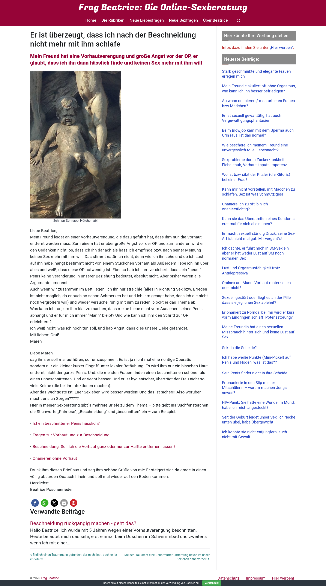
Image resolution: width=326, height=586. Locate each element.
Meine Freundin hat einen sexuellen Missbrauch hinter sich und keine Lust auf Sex (258, 332)
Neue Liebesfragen (147, 20)
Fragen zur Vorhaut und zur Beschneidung (71, 434)
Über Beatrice (215, 20)
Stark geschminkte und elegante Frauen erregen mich (256, 73)
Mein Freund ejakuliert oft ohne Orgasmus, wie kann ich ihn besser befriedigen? (259, 88)
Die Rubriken (112, 20)
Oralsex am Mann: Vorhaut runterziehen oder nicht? (256, 285)
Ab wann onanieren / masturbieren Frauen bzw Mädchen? (258, 103)
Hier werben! (283, 578)
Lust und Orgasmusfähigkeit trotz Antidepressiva (251, 270)
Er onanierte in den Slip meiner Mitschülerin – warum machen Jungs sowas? (254, 387)
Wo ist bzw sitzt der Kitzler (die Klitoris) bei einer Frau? (256, 177)
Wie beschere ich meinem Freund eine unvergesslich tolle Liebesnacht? (255, 147)
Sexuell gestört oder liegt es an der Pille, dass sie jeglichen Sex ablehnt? (256, 300)
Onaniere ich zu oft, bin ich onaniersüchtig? (245, 206)
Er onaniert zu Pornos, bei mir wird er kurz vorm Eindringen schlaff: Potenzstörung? (258, 314)
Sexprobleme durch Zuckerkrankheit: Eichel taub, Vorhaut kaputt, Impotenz (254, 162)
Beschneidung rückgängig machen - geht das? (83, 523)
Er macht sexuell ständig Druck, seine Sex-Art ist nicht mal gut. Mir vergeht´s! (258, 236)
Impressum (256, 578)
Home (90, 20)
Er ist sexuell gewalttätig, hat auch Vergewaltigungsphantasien (251, 118)
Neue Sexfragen (183, 20)
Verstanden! (212, 582)
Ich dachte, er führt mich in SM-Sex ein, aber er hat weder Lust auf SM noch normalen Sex (256, 253)
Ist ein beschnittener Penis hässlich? (66, 423)
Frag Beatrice (50, 578)
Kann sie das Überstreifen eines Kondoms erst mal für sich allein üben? (258, 221)
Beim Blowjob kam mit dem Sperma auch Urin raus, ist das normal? (258, 132)
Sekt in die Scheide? (239, 347)
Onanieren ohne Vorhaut (55, 458)
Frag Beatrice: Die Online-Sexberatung (163, 7)
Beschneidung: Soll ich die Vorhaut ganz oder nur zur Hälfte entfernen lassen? (104, 446)
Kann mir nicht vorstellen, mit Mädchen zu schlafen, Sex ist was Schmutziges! (258, 191)
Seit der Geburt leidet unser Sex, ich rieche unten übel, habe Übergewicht (258, 419)
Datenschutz (228, 578)
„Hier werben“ (281, 47)
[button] (35, 503)
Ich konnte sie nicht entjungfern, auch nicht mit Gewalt (254, 434)
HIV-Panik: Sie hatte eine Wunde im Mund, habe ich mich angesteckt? (258, 405)
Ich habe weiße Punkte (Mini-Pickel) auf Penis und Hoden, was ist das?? (256, 360)
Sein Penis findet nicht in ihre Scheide (254, 373)
